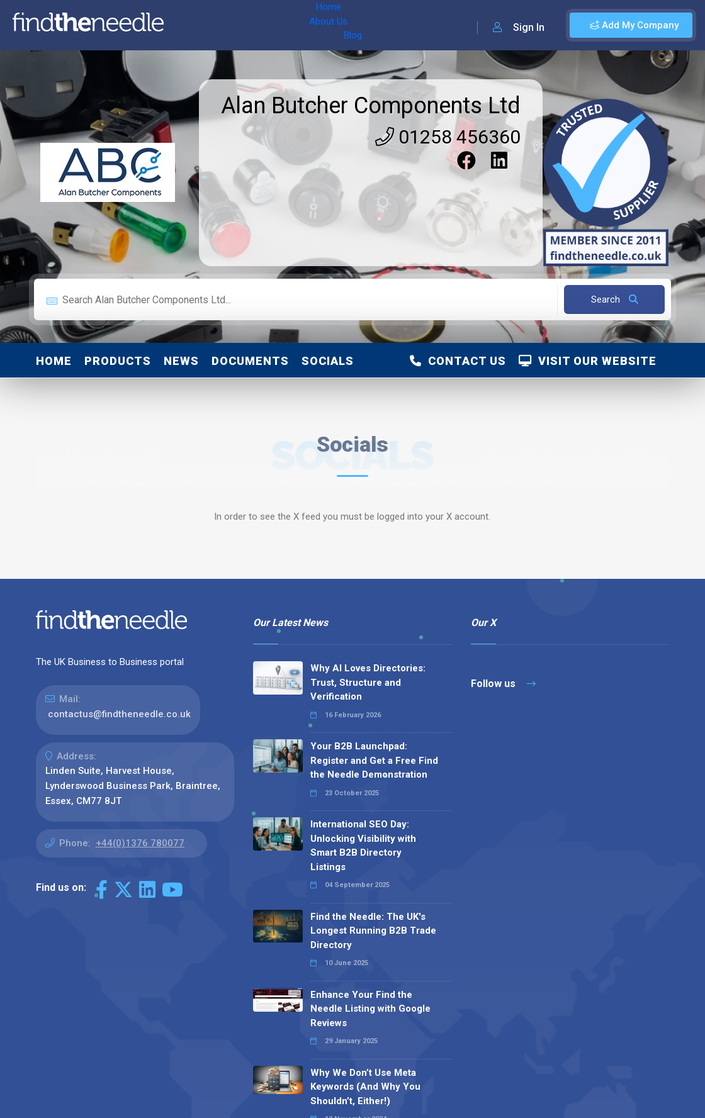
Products (117, 360)
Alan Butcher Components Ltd (371, 105)
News (181, 360)
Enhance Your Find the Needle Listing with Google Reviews (370, 1009)
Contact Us (458, 360)
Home (191, 25)
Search (614, 299)
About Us (238, 25)
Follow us (503, 684)
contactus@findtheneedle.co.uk (119, 714)
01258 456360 (448, 137)
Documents (250, 360)
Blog (283, 25)
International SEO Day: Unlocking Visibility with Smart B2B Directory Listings (363, 846)
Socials (328, 360)
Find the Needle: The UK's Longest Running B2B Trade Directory (373, 931)
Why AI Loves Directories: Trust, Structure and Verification (368, 682)
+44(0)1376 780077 (140, 843)
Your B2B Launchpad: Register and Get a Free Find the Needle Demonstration (374, 760)
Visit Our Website (588, 360)
